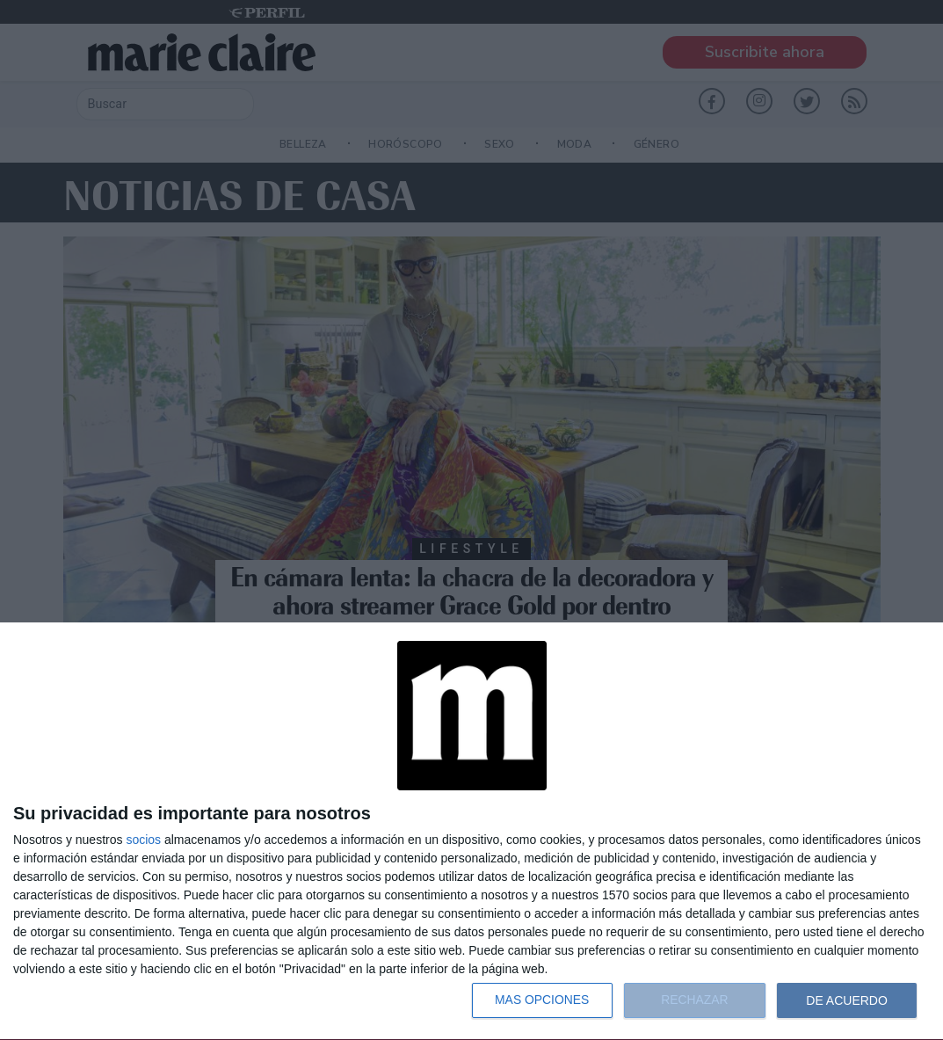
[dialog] (471, 831)
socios (143, 839)
